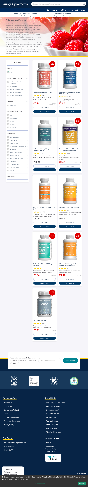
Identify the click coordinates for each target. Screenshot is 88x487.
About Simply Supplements (56, 403)
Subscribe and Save (53, 406)
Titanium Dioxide (52, 421)
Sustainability (51, 417)
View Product (44, 107)
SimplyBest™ (9, 446)
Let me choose (39, 484)
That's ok (81, 484)
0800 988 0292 (51, 443)
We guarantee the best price (63, 15)
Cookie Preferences (11, 417)
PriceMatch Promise (53, 432)
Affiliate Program (52, 425)
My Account (8, 403)
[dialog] (44, 481)
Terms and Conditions (12, 421)
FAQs (6, 414)
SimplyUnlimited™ (53, 410)
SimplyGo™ (8, 450)
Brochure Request (53, 414)
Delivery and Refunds (12, 410)
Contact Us (8, 406)
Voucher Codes (52, 428)
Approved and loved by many (25, 15)
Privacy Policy (9, 425)
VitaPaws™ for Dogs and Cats (15, 443)
